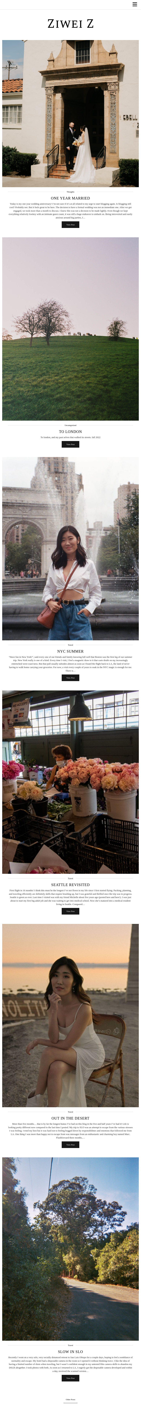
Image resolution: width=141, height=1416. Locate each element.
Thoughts (70, 192)
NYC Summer (70, 651)
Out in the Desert (71, 1118)
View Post (70, 225)
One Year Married (70, 198)
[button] (136, 5)
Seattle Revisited (70, 885)
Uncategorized (70, 425)
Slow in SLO (70, 1352)
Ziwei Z (70, 24)
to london (70, 432)
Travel (70, 645)
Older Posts (70, 1399)
